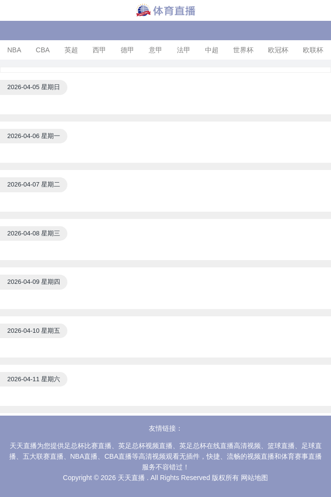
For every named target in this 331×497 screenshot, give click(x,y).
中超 (212, 50)
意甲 (155, 50)
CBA (43, 50)
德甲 (127, 50)
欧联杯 (313, 50)
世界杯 (243, 50)
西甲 (99, 50)
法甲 (183, 50)
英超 (71, 50)
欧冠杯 (278, 50)
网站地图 (254, 477)
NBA (14, 50)
